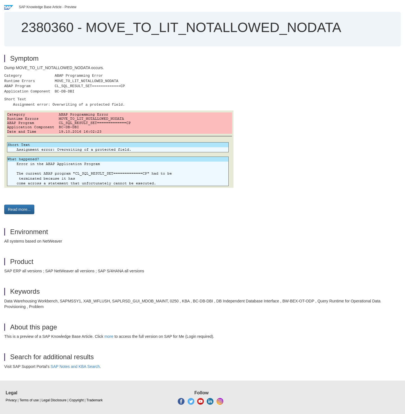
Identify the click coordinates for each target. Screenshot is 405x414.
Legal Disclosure (54, 400)
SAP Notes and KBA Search (75, 366)
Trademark (94, 400)
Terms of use (29, 400)
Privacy (11, 400)
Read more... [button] (19, 209)
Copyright (76, 400)
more (108, 336)
